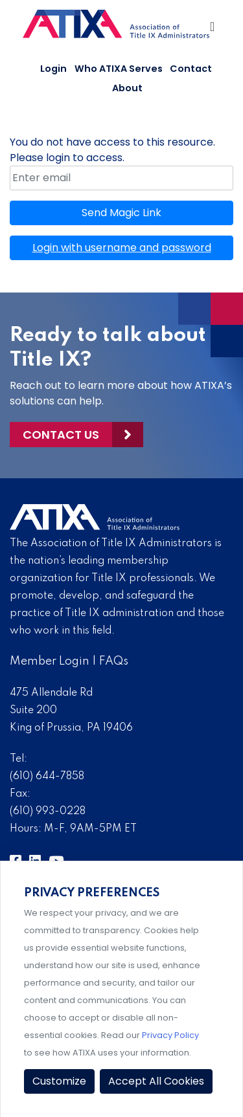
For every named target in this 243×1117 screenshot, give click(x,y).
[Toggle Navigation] (213, 29)
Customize (59, 1081)
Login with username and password (121, 247)
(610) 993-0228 (48, 811)
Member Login (49, 661)
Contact (191, 68)
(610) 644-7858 (47, 776)
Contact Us (61, 434)
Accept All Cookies (156, 1081)
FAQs (113, 661)
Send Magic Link (121, 212)
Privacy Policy (170, 1035)
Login (53, 68)
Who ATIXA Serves (119, 68)
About (127, 88)
